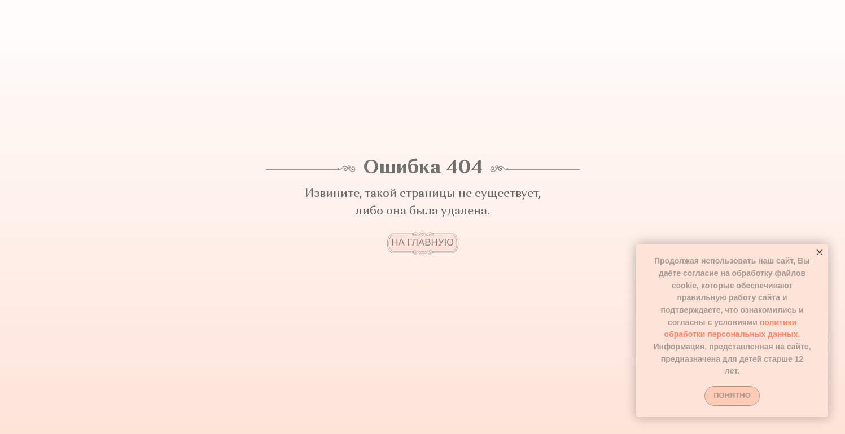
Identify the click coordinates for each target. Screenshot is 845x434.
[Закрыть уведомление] (819, 252)
